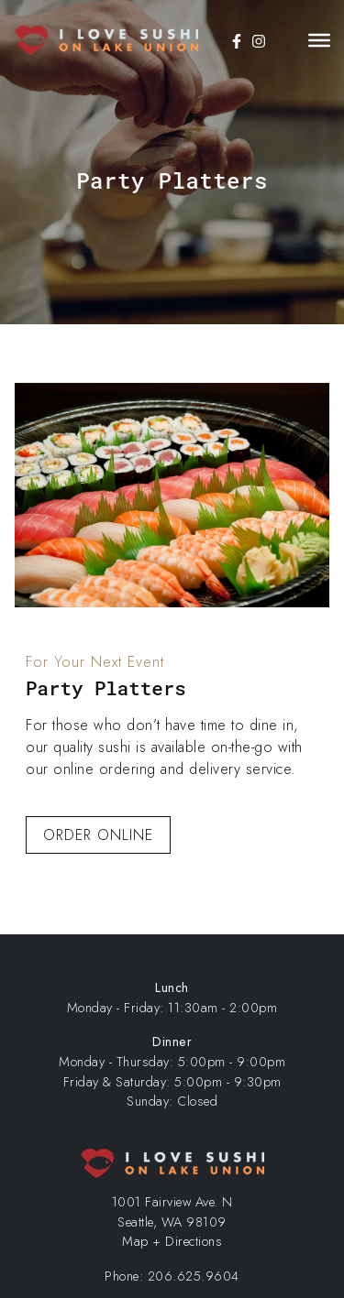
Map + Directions (172, 1241)
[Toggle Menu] (319, 40)
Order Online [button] (98, 834)
